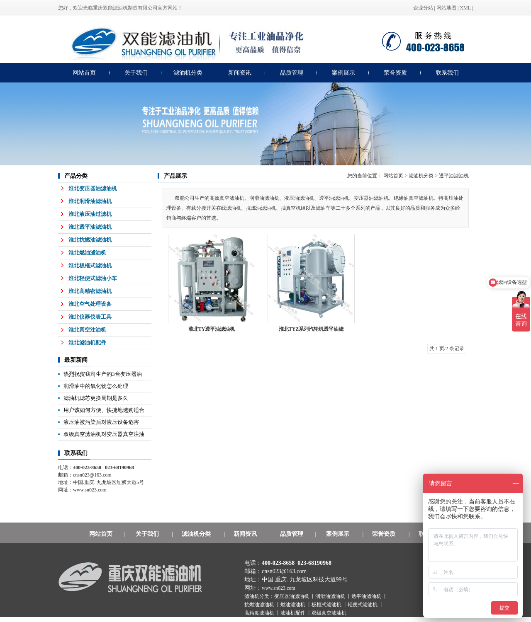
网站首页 (84, 73)
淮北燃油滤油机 (87, 252)
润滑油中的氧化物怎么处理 (95, 386)
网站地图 (446, 8)
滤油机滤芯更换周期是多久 (95, 398)
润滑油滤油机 (330, 596)
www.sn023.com (278, 588)
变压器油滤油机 (292, 596)
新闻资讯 (239, 73)
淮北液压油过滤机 (90, 214)
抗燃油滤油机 (259, 604)
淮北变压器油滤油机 (92, 188)
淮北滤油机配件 (87, 342)
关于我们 (136, 73)
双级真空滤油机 (329, 613)
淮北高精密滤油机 (90, 291)
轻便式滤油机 (363, 604)
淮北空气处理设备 (90, 304)
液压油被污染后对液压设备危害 (101, 422)
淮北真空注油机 (87, 330)
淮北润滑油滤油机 (90, 201)
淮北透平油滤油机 (90, 227)
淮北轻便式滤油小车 (92, 278)
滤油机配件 (293, 613)
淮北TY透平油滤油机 (211, 329)
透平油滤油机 (454, 176)
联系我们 (447, 73)
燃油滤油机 (293, 604)
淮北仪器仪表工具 (90, 317)
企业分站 (423, 8)
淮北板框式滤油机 (90, 265)
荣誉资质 (395, 73)
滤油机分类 (187, 73)
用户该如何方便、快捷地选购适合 (103, 410)
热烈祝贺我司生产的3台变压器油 (102, 374)
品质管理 (291, 73)
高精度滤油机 (259, 613)
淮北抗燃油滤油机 (90, 240)
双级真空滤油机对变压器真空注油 (103, 434)
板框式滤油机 (327, 604)
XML (465, 8)
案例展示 (343, 73)
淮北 (311, 329)
